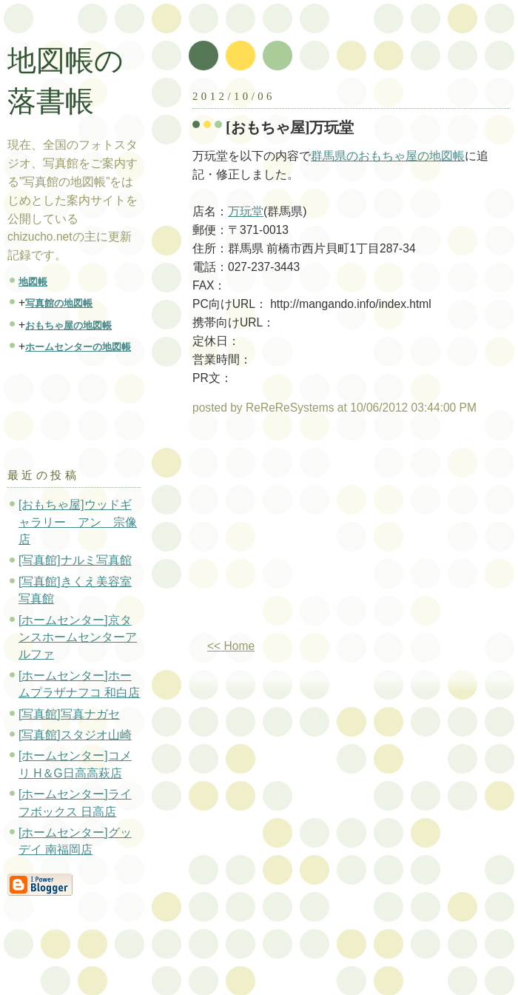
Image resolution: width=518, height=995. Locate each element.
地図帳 (32, 281)
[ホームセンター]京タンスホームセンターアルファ (77, 637)
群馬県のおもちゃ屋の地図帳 (388, 156)
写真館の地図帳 (58, 303)
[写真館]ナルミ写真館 (75, 560)
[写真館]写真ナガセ (69, 714)
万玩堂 (245, 211)
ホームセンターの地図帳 (78, 346)
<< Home (231, 646)
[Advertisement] (316, 533)
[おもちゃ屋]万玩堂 (290, 127)
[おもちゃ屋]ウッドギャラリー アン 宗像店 (77, 522)
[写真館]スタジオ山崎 (75, 734)
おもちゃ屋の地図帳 (68, 325)
